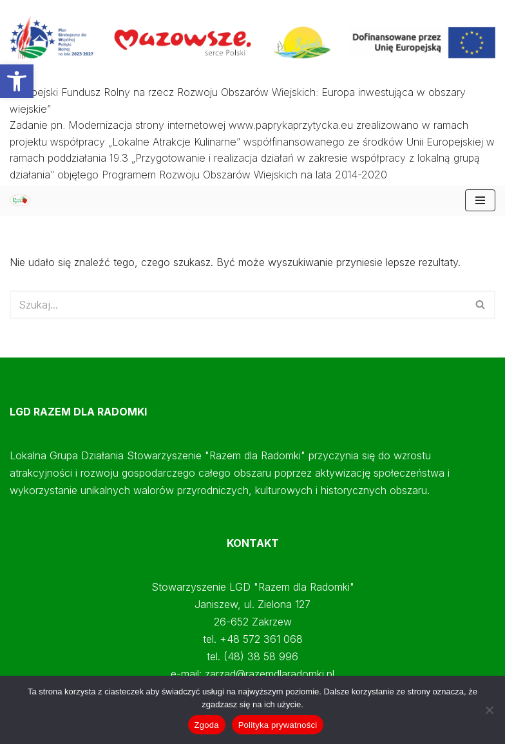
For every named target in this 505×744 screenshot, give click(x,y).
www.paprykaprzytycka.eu (291, 125)
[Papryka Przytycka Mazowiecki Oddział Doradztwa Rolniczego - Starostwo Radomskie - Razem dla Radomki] (23, 200)
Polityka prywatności (278, 725)
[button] (16, 81)
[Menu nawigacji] (480, 200)
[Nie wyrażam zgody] (488, 709)
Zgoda (207, 725)
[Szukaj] (238, 305)
